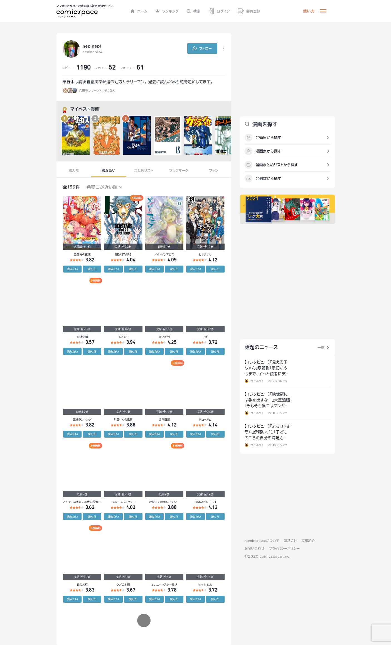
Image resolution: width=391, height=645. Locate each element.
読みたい (108, 170)
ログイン (219, 11)
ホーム (139, 11)
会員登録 (249, 11)
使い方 (309, 11)
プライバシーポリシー (284, 548)
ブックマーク (178, 170)
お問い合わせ (254, 548)
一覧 (321, 347)
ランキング (167, 11)
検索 (193, 11)
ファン (213, 170)
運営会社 (290, 540)
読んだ (74, 170)
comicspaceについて (262, 540)
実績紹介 (308, 540)
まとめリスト (143, 170)
